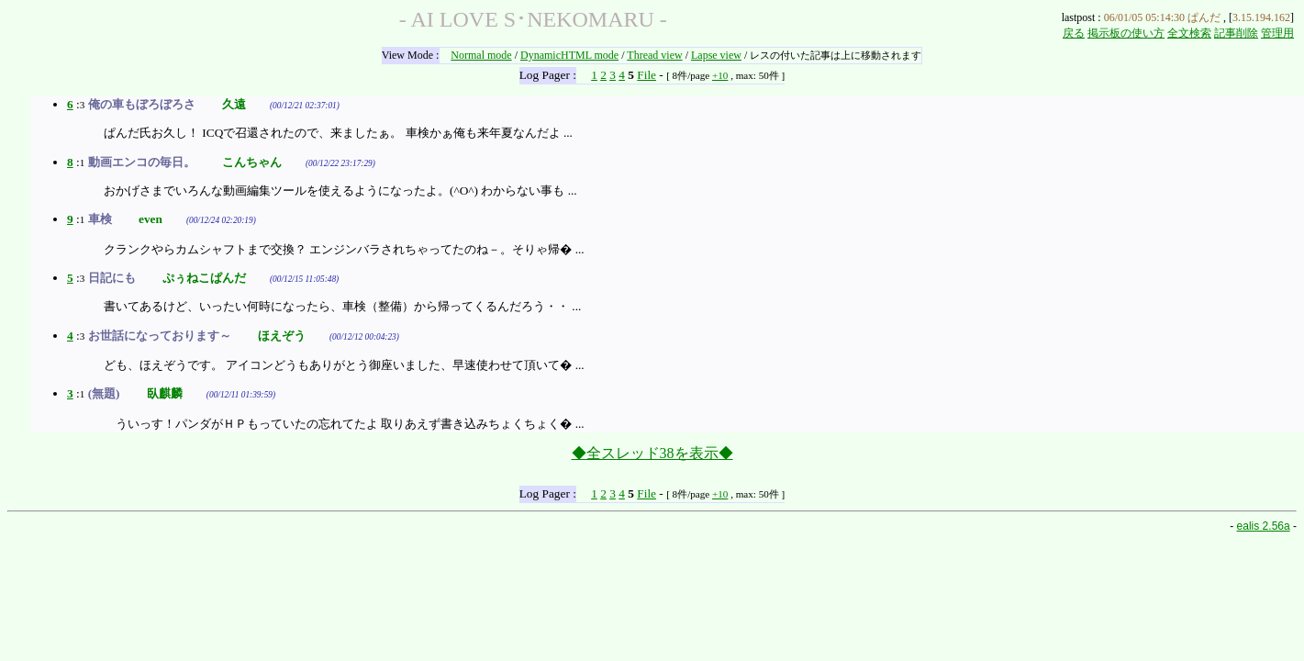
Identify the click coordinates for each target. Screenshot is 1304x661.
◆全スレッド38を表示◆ (652, 453)
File (646, 75)
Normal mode (481, 55)
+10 (720, 75)
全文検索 (1189, 33)
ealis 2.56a (1263, 526)
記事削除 (1236, 33)
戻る (1074, 33)
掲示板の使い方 (1126, 33)
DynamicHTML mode (569, 55)
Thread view (654, 55)
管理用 (1277, 33)
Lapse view (716, 55)
